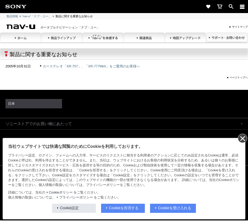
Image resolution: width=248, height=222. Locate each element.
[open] (231, 6)
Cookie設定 (69, 208)
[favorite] (208, 6)
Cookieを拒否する (124, 208)
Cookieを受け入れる (174, 208)
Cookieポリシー (61, 192)
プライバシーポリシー (76, 197)
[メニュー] (242, 6)
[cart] (219, 6)
